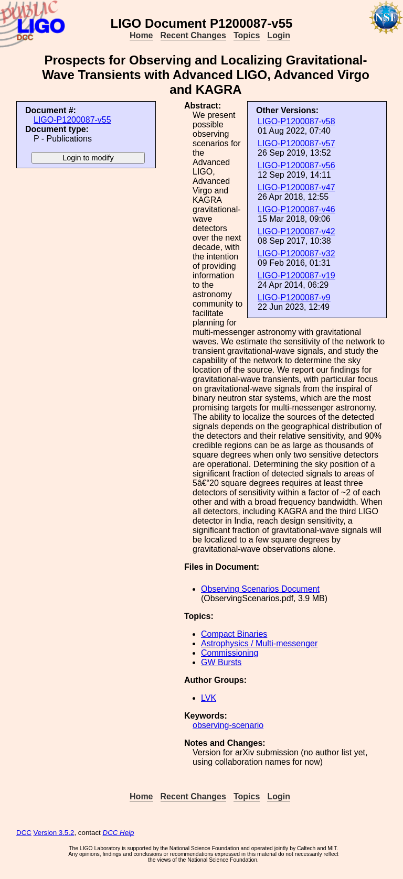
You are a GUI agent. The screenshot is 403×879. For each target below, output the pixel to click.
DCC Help (118, 833)
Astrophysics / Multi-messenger (259, 643)
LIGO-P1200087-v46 (296, 209)
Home (141, 35)
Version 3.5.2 (54, 833)
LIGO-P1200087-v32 (296, 253)
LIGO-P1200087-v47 (296, 187)
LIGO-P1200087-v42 (296, 231)
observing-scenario (228, 725)
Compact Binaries (234, 634)
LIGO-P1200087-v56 (296, 165)
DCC (23, 833)
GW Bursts (221, 662)
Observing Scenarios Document (260, 588)
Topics (247, 35)
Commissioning (229, 652)
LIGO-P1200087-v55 (72, 119)
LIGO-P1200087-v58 (296, 121)
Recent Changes (193, 35)
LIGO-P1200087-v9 (294, 297)
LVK (208, 697)
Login (278, 35)
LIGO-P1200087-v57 (296, 143)
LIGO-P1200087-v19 (296, 275)
